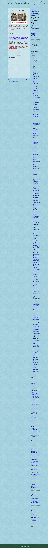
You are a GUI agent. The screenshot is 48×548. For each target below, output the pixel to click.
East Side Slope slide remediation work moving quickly (36, 198)
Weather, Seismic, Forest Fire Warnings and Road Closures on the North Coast (35, 470)
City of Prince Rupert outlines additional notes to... (36, 140)
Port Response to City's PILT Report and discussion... (36, 352)
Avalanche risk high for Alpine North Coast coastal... (35, 149)
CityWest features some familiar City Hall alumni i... (36, 228)
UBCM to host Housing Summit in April (35, 245)
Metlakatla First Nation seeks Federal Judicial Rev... (36, 309)
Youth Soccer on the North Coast (35, 500)
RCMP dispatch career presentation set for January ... (35, 338)
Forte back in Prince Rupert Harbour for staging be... (36, 193)
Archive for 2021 (33, 36)
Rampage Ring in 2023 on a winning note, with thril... (36, 357)
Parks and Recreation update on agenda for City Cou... (36, 195)
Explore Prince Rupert (34, 393)
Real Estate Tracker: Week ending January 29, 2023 (36, 109)
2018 (33, 378)
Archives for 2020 (33, 37)
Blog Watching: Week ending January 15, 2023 (36, 318)
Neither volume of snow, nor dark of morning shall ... (36, 269)
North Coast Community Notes (35, 461)
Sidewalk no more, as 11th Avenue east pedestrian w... (36, 294)
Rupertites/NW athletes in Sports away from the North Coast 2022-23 (35, 521)
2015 (33, 382)
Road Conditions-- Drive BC (34, 403)
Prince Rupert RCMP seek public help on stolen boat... (36, 112)
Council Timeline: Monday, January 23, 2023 (36, 170)
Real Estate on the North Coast (35, 464)
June (33, 66)
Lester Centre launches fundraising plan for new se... (36, 152)
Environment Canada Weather (35, 418)
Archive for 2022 (33, 35)
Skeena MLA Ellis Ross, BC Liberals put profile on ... (36, 345)
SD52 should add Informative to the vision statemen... (36, 238)
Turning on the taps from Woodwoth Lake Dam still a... (36, 355)
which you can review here (13, 44)
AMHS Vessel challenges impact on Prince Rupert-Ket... (36, 125)
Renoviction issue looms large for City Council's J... (36, 311)
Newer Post (10, 79)
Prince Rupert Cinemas (34, 476)
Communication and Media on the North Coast (35, 451)
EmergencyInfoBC (33, 417)
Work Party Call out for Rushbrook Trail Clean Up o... (36, 130)
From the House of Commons (35, 441)
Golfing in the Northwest (34, 519)
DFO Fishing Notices (33, 414)
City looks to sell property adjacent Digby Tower (36, 90)
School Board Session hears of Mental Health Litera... (36, 105)
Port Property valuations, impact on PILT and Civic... (36, 365)
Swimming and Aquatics (34, 501)
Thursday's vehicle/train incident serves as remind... (36, 233)
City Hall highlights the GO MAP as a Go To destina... (36, 128)
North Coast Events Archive (34, 45)
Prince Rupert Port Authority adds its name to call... (36, 202)
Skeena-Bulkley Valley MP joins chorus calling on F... (36, 255)
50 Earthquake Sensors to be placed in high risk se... (36, 100)
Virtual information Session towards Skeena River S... (36, 277)
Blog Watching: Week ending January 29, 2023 (36, 114)
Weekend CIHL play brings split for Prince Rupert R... (36, 297)
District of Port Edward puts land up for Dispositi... (36, 97)
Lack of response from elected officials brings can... (36, 235)
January (34, 72)
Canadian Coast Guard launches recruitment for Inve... (36, 287)
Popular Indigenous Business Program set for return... (36, 180)
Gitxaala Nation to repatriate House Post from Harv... (36, 144)
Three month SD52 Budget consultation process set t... (36, 108)
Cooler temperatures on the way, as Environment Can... (36, 159)
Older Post (28, 79)
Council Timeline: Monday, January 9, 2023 (36, 367)
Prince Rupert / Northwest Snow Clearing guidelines (35, 28)
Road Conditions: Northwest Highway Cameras (34, 404)
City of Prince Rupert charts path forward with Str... (36, 137)
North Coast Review (18, 3)
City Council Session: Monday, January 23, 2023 (35, 209)
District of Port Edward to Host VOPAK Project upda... (36, 274)
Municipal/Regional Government (35, 435)
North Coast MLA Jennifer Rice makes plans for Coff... (36, 95)
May (33, 67)
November (34, 60)
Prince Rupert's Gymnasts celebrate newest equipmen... (36, 133)
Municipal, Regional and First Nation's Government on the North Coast (35, 460)
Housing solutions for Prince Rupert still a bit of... (36, 218)
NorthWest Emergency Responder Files (34, 392)
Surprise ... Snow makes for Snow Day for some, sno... (36, 280)
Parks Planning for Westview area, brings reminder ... (36, 164)
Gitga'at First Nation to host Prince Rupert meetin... (36, 329)
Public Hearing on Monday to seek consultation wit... (36, 259)
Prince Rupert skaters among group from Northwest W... (35, 225)
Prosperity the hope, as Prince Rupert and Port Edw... (36, 74)
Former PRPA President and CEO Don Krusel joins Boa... (36, 292)
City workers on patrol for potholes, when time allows (36, 343)
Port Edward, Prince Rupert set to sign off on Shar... (36, 333)
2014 (33, 383)
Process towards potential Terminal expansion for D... (36, 314)
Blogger (28, 546)
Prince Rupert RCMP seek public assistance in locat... (36, 369)
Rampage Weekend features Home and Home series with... (35, 116)
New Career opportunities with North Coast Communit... (36, 306)
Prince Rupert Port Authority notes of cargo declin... (36, 257)
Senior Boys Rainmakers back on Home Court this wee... (36, 325)
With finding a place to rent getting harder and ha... (36, 289)
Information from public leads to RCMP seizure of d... (36, 84)
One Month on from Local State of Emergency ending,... (36, 147)
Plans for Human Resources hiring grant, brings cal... (36, 157)
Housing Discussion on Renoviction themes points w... (35, 166)
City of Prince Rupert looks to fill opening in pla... (36, 182)
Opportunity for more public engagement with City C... (36, 205)
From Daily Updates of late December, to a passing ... (36, 350)
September (34, 62)
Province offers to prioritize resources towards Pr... (36, 371)
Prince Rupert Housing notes (34, 396)
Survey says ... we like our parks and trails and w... (36, 340)
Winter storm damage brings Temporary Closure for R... (35, 252)
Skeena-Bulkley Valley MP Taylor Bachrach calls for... (36, 347)
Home (19, 79)
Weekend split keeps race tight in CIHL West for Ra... (36, 93)
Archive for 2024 (33, 33)
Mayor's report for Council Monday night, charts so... (36, 154)
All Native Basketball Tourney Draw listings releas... (36, 102)
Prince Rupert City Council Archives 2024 (34, 399)
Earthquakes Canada (34, 421)
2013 (33, 384)
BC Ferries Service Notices (34, 413)
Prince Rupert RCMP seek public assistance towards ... (36, 187)
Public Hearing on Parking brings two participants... (36, 168)
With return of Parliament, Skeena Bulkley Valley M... (36, 89)
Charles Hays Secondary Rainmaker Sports (34, 482)
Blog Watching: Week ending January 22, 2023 (36, 216)
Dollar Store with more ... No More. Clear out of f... (36, 118)
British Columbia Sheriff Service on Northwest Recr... (36, 331)
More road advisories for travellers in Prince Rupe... (36, 362)
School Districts (33, 436)
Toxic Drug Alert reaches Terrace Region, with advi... (36, 184)
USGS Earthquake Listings (34, 422)
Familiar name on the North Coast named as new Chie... (36, 121)
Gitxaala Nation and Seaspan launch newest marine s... (36, 135)
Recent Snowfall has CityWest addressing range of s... (35, 240)
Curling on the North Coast (34, 511)
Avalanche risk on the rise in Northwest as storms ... (36, 261)
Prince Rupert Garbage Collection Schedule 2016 (34, 412)
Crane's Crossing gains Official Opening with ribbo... (36, 175)
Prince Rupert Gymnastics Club (35, 495)
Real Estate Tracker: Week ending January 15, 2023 (36, 316)
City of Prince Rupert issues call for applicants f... (36, 142)
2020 (33, 376)
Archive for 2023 (33, 34)
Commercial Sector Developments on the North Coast (34, 449)
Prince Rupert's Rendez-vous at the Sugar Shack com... (36, 302)
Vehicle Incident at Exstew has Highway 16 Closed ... (36, 247)
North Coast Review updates (34, 20)
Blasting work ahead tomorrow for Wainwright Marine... (36, 250)
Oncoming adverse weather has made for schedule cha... (36, 299)
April (33, 68)
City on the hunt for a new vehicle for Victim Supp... (36, 223)
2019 (33, 377)
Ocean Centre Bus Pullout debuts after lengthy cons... (36, 327)
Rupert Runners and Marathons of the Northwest (35, 517)
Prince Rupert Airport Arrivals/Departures (34, 426)
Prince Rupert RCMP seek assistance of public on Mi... (36, 285)
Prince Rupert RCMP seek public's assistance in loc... (36, 173)
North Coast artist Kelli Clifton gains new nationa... (35, 272)
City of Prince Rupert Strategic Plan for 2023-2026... (36, 200)
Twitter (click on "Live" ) (34, 53)
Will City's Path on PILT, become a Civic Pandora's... (36, 336)
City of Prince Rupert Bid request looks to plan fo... (36, 177)
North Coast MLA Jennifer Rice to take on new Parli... (36, 212)
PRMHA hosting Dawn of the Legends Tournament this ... (36, 221)
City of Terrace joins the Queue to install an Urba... (36, 191)
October (34, 61)
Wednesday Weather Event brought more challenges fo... (36, 243)
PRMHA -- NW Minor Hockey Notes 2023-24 (35, 487)
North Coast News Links (34, 390)
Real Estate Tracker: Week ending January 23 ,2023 (36, 214)
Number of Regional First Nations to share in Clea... (36, 268)
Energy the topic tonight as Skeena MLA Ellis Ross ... (36, 282)
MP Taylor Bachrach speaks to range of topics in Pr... (36, 322)
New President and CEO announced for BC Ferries (36, 265)
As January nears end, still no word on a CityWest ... (36, 123)
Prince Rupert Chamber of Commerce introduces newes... (36, 230)
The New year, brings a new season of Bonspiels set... (36, 304)
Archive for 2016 (33, 42)
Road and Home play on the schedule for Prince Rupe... (36, 320)
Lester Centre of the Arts (34, 475)
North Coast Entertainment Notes (35, 474)
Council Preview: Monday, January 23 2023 (36, 207)
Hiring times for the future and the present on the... (36, 188)
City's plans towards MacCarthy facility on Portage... (36, 360)
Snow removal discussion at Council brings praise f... (36, 161)
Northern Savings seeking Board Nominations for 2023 (36, 82)
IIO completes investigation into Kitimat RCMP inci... (36, 86)
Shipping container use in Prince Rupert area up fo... (36, 79)
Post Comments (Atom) (15, 81)
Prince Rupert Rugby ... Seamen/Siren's (34, 514)
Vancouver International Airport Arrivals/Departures (35, 430)
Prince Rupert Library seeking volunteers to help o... (36, 76)
